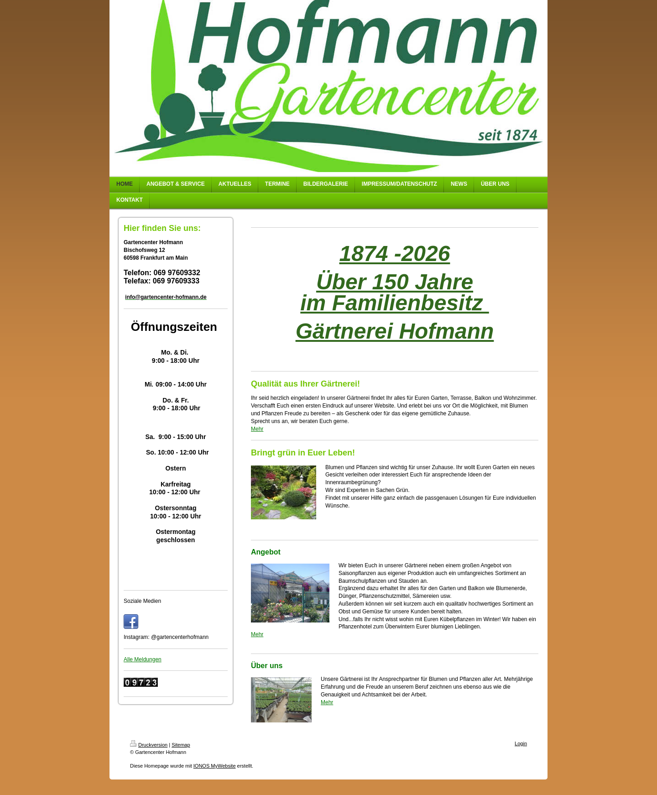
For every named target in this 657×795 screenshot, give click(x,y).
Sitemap (181, 745)
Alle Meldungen (143, 659)
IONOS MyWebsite (214, 766)
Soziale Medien (142, 601)
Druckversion (148, 745)
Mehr (257, 429)
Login (521, 743)
